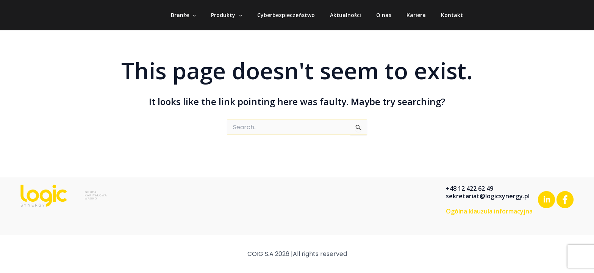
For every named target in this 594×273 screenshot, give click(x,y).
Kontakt (438, 15)
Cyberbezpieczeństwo (290, 15)
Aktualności (345, 15)
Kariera (407, 15)
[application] (206, 15)
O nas (379, 15)
